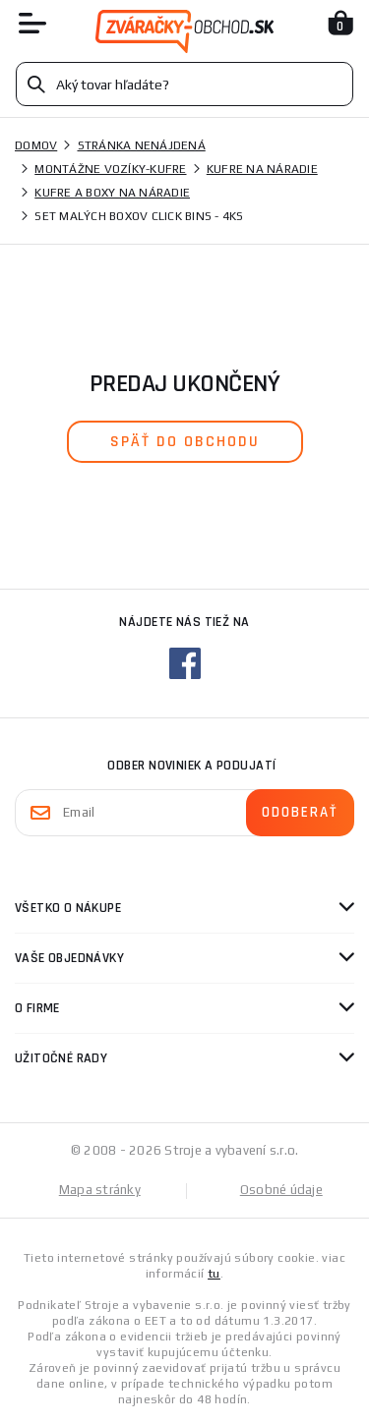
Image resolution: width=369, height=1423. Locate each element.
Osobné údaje (281, 1189)
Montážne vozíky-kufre (110, 169)
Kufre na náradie (262, 169)
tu (214, 1274)
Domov (36, 145)
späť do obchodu (185, 441)
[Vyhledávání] (184, 84)
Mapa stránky (100, 1189)
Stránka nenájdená (142, 145)
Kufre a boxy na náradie (112, 192)
